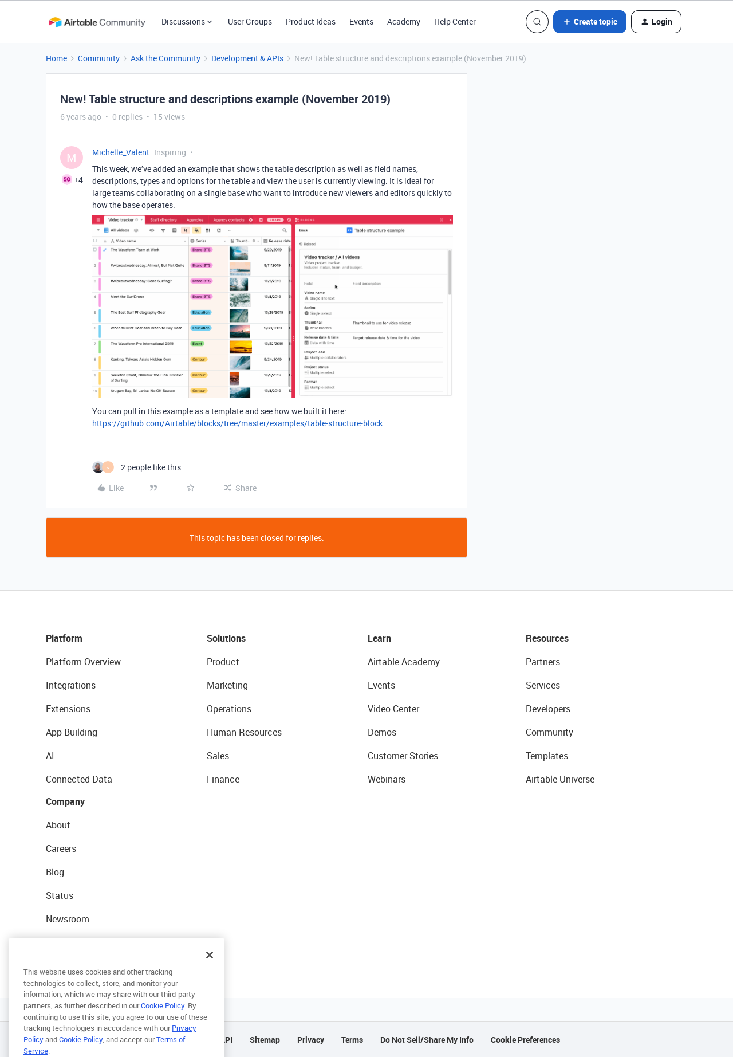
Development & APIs (247, 58)
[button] (589, 21)
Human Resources (244, 732)
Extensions (68, 708)
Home (56, 58)
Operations (229, 708)
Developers (548, 708)
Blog (55, 872)
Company (65, 801)
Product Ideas (311, 21)
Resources (547, 638)
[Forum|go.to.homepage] (97, 21)
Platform (64, 638)
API (226, 1039)
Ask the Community (165, 58)
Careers (61, 848)
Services (543, 685)
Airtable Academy (404, 661)
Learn (379, 638)
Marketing (227, 685)
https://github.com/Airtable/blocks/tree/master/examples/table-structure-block (237, 423)
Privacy (310, 1039)
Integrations (71, 685)
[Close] (209, 970)
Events (361, 21)
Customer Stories (403, 755)
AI (50, 755)
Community (99, 58)
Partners (543, 661)
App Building (71, 732)
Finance (223, 779)
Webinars (386, 779)
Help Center (455, 21)
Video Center (393, 708)
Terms (352, 1039)
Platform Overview (83, 661)
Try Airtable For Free (86, 942)
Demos (382, 732)
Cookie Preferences (525, 1039)
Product (223, 661)
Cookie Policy (162, 1021)
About (58, 825)
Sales (218, 755)
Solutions (226, 638)
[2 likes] (136, 467)
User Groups (250, 21)
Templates (547, 755)
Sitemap (265, 1039)
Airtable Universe (560, 779)
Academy (403, 21)
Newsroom (67, 919)
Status (59, 895)
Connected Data (79, 779)
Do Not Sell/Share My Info (427, 1039)
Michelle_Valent (120, 152)
